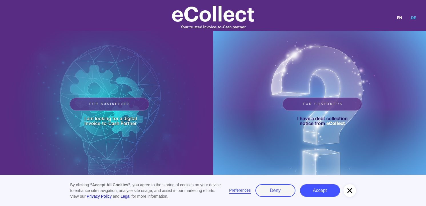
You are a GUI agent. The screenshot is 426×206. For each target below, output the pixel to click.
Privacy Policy (99, 196)
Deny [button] (275, 190)
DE (413, 18)
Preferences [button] (240, 190)
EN (399, 18)
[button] (349, 190)
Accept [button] (320, 190)
